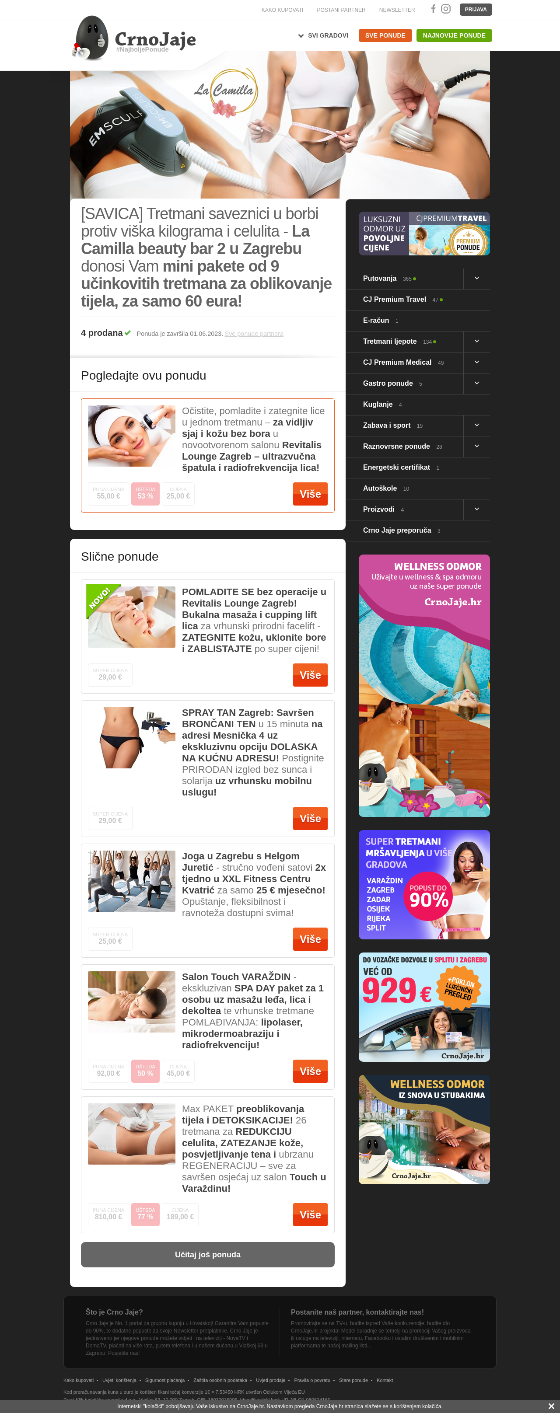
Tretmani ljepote (397, 341)
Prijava (476, 10)
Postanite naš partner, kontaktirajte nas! (357, 1312)
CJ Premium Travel (400, 299)
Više (310, 494)
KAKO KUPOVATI (283, 10)
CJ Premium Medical (403, 362)
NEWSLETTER (397, 10)
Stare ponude (353, 1380)
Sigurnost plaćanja (165, 1380)
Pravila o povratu (312, 1380)
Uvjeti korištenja (119, 1380)
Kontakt (385, 1380)
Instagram (445, 8)
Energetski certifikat (401, 467)
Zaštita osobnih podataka (220, 1380)
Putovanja (387, 278)
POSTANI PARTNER (341, 10)
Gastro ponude (392, 383)
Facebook (431, 8)
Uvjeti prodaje (270, 1380)
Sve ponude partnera (254, 333)
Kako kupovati (78, 1380)
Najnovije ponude (454, 35)
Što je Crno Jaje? (114, 1312)
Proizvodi (383, 509)
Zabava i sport (393, 425)
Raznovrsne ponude (402, 446)
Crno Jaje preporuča (402, 530)
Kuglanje (382, 404)
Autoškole (386, 488)
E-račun (381, 320)
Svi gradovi (328, 35)
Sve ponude (385, 35)
